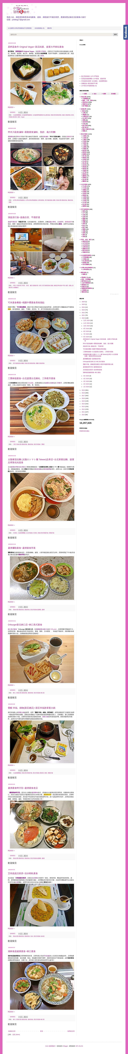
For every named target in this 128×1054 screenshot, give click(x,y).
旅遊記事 (84, 109)
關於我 (49, 28)
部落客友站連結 (84, 431)
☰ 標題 (113, 93)
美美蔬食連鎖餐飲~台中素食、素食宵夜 (93, 78)
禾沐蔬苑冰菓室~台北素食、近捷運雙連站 (94, 81)
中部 (14, 285)
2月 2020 (86, 384)
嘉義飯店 (15, 287)
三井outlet (53, 629)
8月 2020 (86, 331)
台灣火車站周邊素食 (19, 200)
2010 (83, 414)
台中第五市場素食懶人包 (89, 85)
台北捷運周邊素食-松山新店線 (41, 115)
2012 (83, 409)
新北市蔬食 (84, 134)
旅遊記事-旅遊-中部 (59, 285)
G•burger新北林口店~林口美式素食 (25, 624)
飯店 (67, 285)
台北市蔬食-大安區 (31, 533)
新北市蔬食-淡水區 (39, 936)
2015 (83, 401)
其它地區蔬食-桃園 (18, 363)
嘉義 (70, 285)
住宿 (40, 285)
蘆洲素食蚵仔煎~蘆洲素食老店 (23, 788)
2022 (83, 312)
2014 (83, 404)
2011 (83, 412)
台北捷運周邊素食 (27, 115)
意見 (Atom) (16, 1034)
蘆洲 (43, 609)
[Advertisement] (95, 59)
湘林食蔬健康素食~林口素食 (22, 951)
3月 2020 (86, 381)
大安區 (15, 533)
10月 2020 (86, 326)
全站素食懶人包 (39, 28)
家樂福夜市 (68, 222)
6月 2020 (86, 336)
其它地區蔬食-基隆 (50, 200)
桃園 (37, 363)
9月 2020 (86, 328)
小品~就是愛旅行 (50, 1046)
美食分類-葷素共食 (43, 533)
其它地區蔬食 (85, 209)
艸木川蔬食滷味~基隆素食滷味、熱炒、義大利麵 (31, 132)
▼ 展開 (84, 93)
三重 (14, 444)
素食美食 (68, 115)
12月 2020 (86, 320)
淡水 (31, 936)
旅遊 (83, 111)
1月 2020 (86, 386)
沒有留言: (13, 112)
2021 (83, 315)
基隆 (10, 202)
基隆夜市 (69, 136)
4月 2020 (86, 378)
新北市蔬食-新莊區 (38, 773)
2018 (83, 393)
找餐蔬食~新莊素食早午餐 (89, 83)
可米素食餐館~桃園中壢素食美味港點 (26, 302)
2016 (83, 398)
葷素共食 (51, 533)
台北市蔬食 (84, 184)
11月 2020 (86, 323)
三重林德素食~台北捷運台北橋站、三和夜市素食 (31, 378)
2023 (83, 310)
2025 (83, 304)
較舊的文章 (71, 1031)
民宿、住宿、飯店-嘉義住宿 (30, 285)
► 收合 (94, 93)
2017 (83, 395)
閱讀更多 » (11, 107)
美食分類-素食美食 (56, 115)
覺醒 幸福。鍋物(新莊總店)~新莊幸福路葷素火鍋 (31, 708)
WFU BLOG (79, 1046)
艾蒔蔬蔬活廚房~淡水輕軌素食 (23, 873)
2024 (83, 307)
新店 (19, 117)
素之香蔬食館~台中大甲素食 (90, 76)
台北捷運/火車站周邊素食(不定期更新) (20, 28)
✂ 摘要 (104, 93)
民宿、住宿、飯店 (86, 239)
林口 (14, 693)
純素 (63, 115)
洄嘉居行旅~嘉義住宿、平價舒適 (24, 217)
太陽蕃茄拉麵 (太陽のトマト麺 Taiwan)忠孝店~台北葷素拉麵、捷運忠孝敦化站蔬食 (100, 355)
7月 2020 (86, 334)
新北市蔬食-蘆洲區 (35, 609)
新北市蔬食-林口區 (39, 693)
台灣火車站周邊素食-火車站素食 (34, 200)
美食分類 (84, 97)
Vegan (22, 117)
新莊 (45, 773)
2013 (83, 406)
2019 (83, 390)
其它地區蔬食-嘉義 (47, 285)
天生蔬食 (30, 383)
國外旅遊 (84, 272)
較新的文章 (11, 1031)
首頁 (41, 1031)
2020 (83, 318)
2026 (83, 301)
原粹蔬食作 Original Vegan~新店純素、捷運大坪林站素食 (36, 47)
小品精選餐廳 (17, 115)
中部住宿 (19, 285)
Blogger (65, 1046)
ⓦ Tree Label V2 (114, 294)
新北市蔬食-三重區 (39, 444)
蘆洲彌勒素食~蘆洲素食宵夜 (22, 548)
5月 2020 (86, 376)
